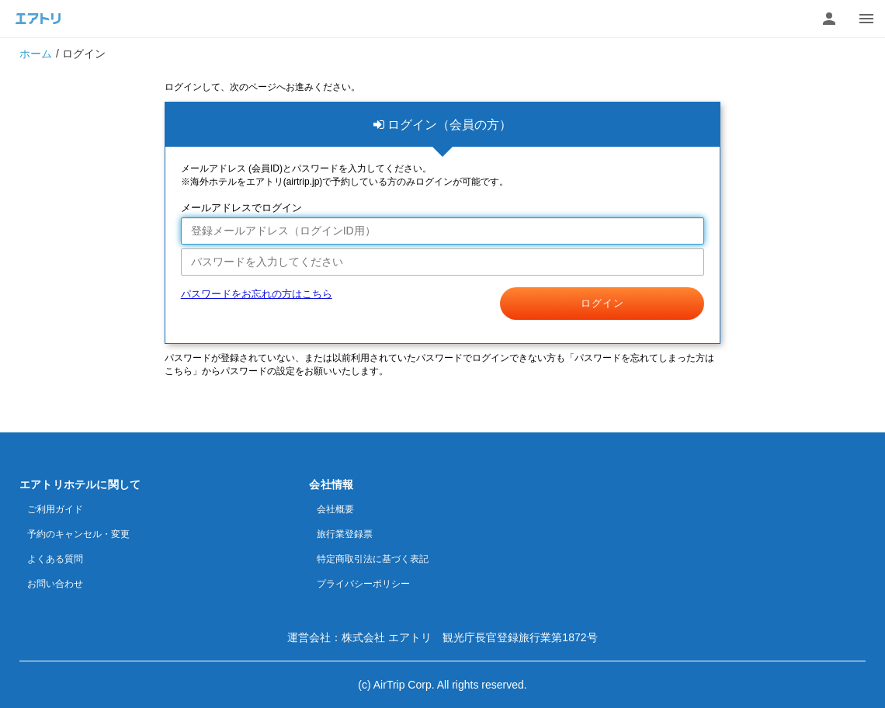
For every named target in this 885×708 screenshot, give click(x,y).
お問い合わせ (55, 583)
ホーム (35, 53)
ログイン (602, 303)
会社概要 (335, 509)
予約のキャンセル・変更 (78, 534)
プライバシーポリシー (363, 583)
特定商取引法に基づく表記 (373, 559)
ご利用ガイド (55, 509)
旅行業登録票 (345, 534)
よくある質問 (55, 559)
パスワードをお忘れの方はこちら (256, 294)
